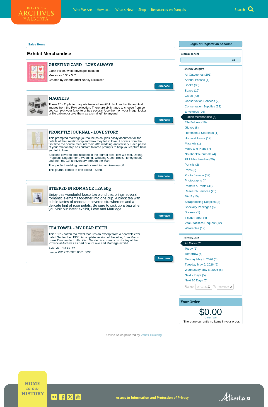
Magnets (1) (193, 143)
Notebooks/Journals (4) (200, 154)
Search (239, 9)
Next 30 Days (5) (196, 280)
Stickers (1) (192, 212)
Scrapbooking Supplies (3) (202, 202)
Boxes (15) (192, 90)
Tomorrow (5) (194, 254)
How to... (104, 9)
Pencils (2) (192, 164)
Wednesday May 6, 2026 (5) (204, 269)
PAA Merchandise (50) (200, 159)
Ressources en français (168, 9)
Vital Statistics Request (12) (203, 223)
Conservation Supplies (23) (203, 106)
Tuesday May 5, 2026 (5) (201, 264)
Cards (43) (192, 95)
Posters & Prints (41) (199, 186)
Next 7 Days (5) (195, 275)
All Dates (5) (193, 243)
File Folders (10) (196, 122)
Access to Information (132, 397)
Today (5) (191, 248)
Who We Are (82, 9)
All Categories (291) (198, 74)
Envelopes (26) (195, 111)
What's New (124, 9)
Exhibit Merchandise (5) (201, 117)
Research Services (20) (200, 191)
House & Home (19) (198, 138)
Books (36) (192, 85)
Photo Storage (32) (197, 175)
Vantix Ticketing (151, 335)
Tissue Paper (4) (196, 217)
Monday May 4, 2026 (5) (201, 259)
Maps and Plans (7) (198, 148)
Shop (142, 9)
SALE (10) (192, 196)
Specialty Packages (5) (200, 207)
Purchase (163, 86)
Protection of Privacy (173, 397)
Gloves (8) (192, 127)
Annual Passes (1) (197, 80)
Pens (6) (190, 170)
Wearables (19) (195, 228)
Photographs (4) (196, 180)
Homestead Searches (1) (201, 132)
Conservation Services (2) (202, 101)
